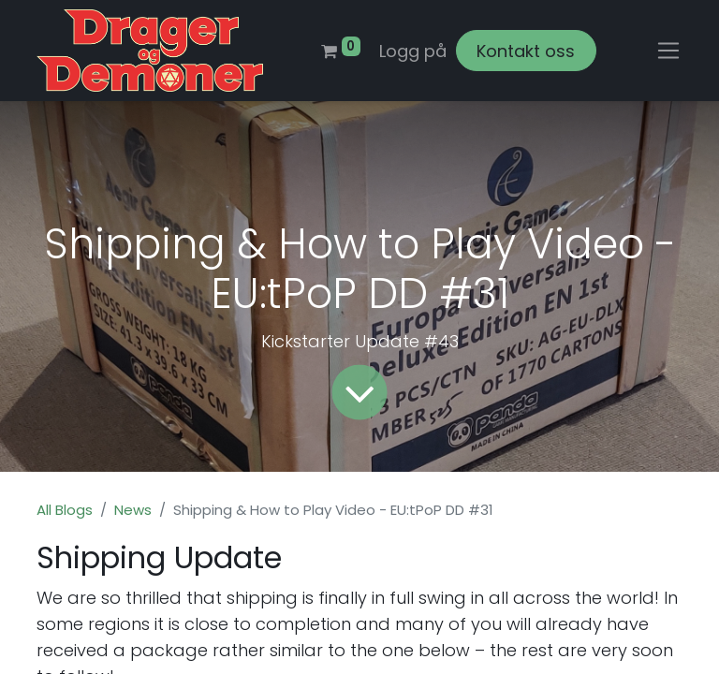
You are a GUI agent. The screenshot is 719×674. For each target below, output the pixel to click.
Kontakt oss (526, 51)
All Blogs (65, 510)
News (133, 510)
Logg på (413, 51)
